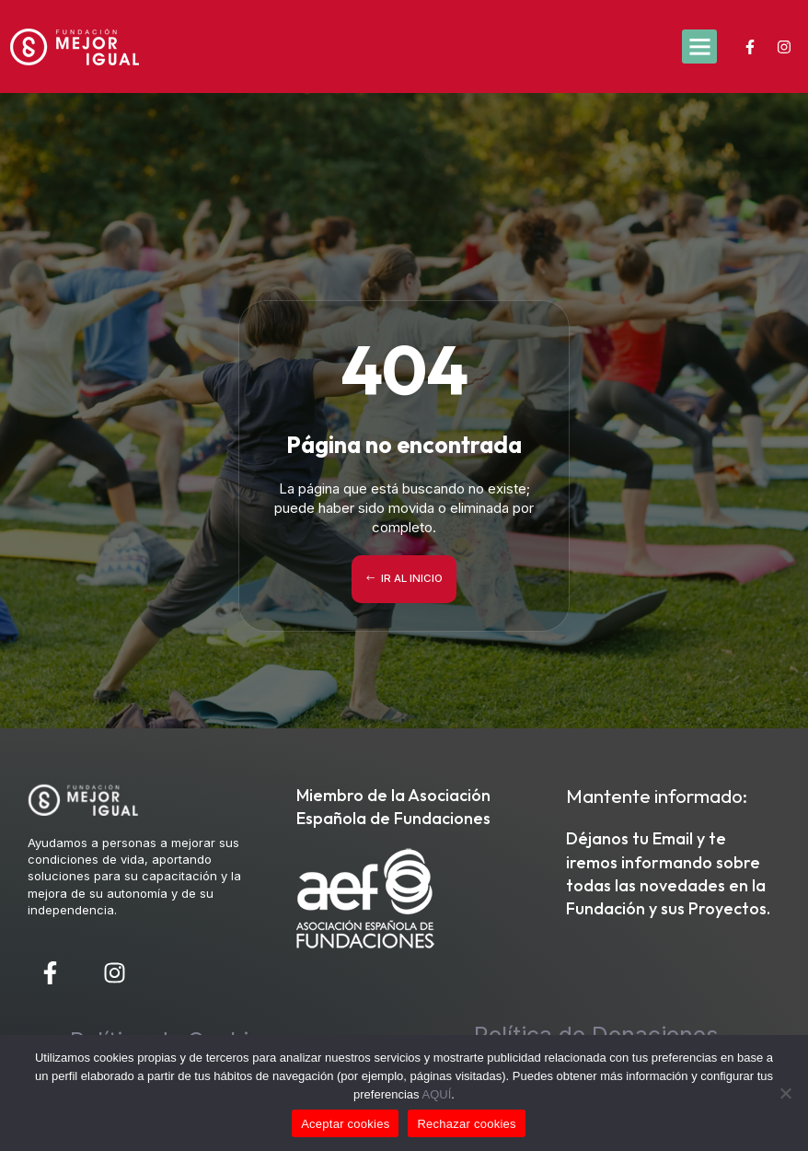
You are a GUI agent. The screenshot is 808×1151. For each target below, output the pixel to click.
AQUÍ (437, 1094)
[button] (699, 46)
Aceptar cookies (345, 1124)
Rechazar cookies (466, 1124)
